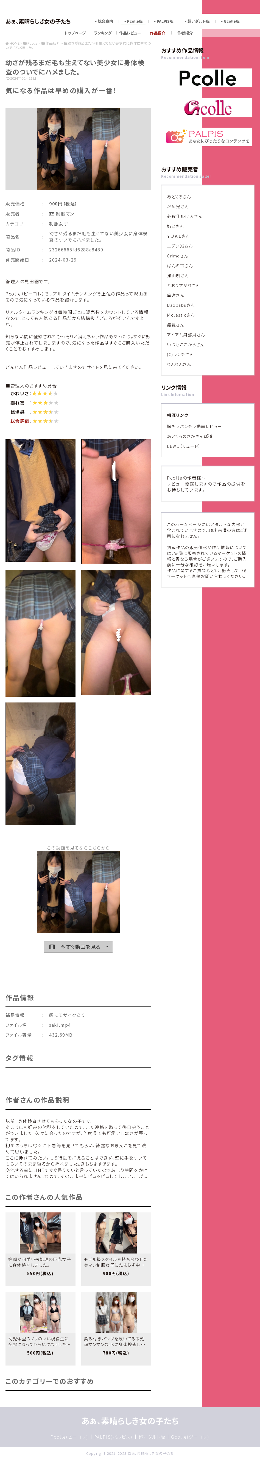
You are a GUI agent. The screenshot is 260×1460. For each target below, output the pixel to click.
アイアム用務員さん (186, 334)
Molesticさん (181, 315)
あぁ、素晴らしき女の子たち (38, 21)
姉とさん (175, 226)
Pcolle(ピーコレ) (69, 1436)
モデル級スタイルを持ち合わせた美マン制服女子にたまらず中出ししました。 (116, 1264)
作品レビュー (130, 33)
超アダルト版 (152, 1436)
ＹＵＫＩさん (178, 236)
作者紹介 (185, 33)
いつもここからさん (186, 344)
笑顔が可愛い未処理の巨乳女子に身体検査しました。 (39, 1262)
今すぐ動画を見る (75, 946)
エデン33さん (180, 246)
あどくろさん (179, 196)
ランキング (102, 33)
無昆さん (175, 325)
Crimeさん (177, 256)
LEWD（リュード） (184, 446)
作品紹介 (157, 33)
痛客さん (175, 295)
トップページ (75, 33)
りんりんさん (179, 364)
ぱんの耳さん (180, 265)
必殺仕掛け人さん (184, 216)
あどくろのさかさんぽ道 (190, 436)
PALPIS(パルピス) (113, 1436)
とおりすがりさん (183, 285)
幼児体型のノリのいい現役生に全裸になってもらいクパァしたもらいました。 (39, 1344)
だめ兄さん (178, 206)
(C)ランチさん (180, 354)
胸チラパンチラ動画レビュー (194, 426)
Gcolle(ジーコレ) (190, 1436)
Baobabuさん (181, 305)
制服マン (64, 213)
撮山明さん (178, 275)
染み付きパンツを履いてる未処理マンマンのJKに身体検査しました (114, 1344)
